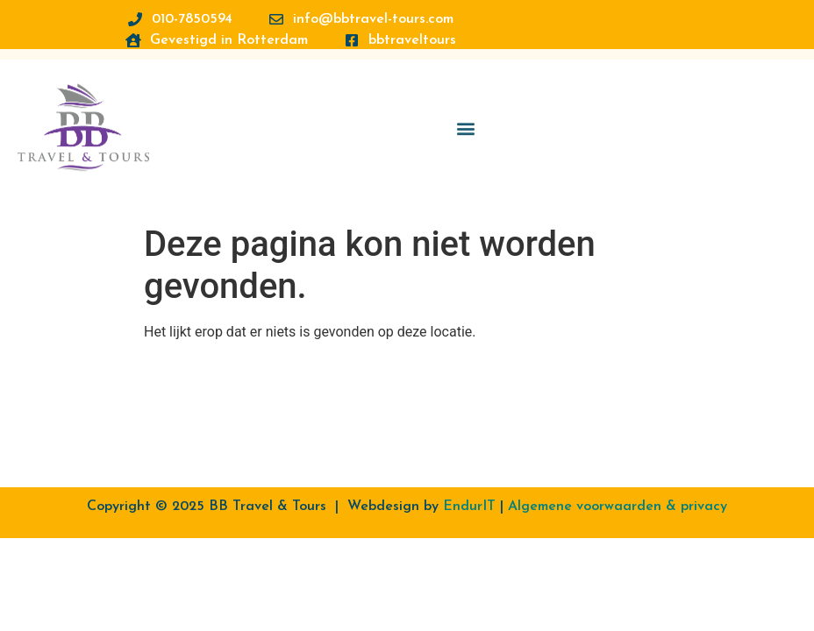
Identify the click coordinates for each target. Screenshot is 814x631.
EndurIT (469, 507)
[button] (465, 123)
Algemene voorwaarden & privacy (617, 507)
